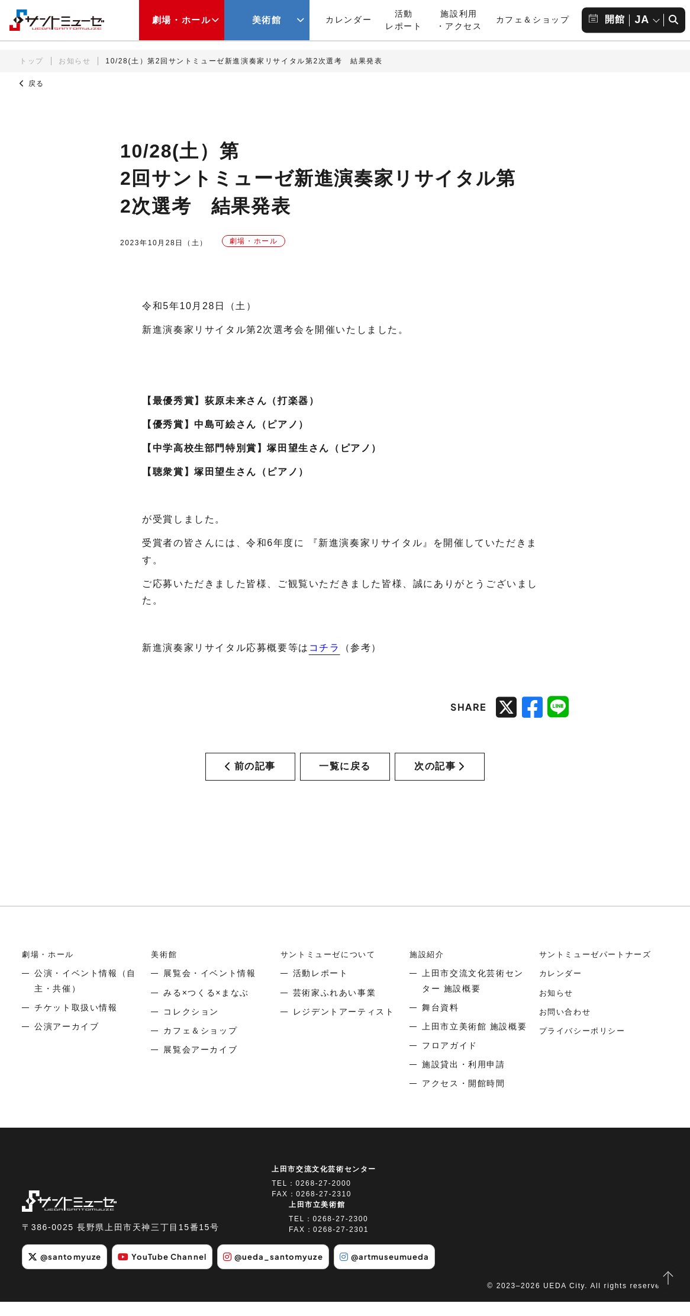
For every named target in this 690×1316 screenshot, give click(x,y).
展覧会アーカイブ (200, 1064)
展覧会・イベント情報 (209, 988)
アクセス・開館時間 (463, 1098)
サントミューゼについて (331, 969)
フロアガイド (450, 1060)
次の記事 (439, 773)
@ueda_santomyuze (288, 1271)
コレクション (191, 1026)
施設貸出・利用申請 (463, 1079)
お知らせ (75, 61)
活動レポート (321, 988)
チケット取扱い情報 (75, 1021)
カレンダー (348, 19)
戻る (32, 83)
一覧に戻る (345, 773)
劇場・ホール (50, 969)
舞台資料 (440, 1021)
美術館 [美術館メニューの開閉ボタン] (267, 20)
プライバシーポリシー (585, 1045)
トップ (32, 61)
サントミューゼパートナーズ (599, 969)
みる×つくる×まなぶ (206, 1007)
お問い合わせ (567, 1026)
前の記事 (250, 773)
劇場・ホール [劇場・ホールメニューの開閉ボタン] (181, 20)
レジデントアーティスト (344, 1026)
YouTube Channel (171, 1271)
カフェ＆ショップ (533, 19)
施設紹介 (428, 969)
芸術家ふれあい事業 (334, 1007)
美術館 (165, 969)
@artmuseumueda (407, 1271)
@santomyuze (67, 1271)
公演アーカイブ (66, 1041)
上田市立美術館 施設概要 (474, 1041)
